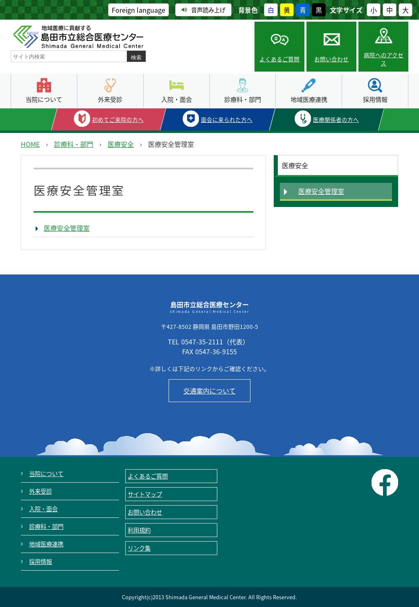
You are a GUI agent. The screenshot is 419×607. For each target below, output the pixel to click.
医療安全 (121, 144)
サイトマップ (145, 494)
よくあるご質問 (279, 59)
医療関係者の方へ (336, 119)
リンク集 (139, 548)
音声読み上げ (203, 9)
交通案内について (209, 391)
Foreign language (138, 10)
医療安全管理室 (67, 228)
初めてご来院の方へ (118, 119)
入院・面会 (176, 99)
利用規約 (139, 530)
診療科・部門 (242, 99)
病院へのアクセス (383, 59)
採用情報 (375, 99)
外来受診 (110, 99)
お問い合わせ (331, 59)
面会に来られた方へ (226, 119)
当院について (43, 99)
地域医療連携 (309, 99)
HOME (30, 144)
